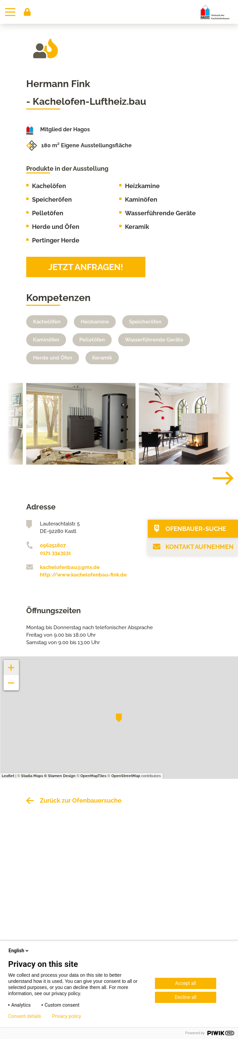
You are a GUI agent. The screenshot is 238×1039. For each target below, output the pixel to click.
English (19, 950)
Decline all (185, 997)
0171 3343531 (55, 553)
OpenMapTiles (93, 776)
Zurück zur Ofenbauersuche (81, 800)
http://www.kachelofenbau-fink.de (83, 575)
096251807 (53, 545)
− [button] (11, 679)
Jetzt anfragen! (85, 267)
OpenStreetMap (125, 776)
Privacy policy (66, 1016)
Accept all (185, 983)
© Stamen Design (60, 776)
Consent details (24, 1016)
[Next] (218, 478)
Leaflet (8, 776)
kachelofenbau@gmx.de (70, 567)
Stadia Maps (32, 776)
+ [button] (11, 664)
